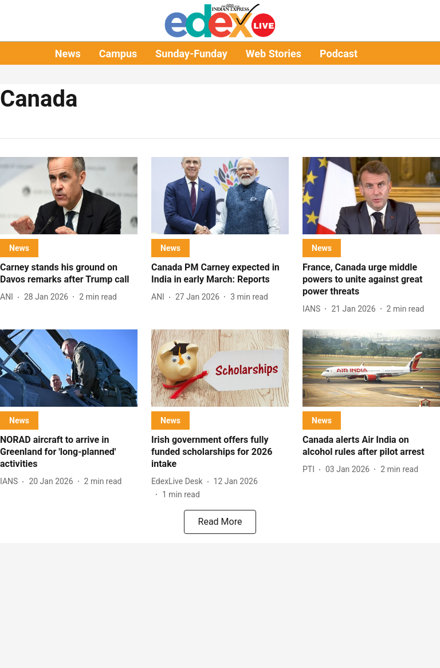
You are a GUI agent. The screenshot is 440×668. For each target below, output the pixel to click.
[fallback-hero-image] (69, 195)
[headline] (69, 274)
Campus (118, 54)
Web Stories (273, 54)
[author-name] (9, 297)
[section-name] (19, 247)
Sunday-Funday (191, 54)
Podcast (339, 54)
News (68, 54)
